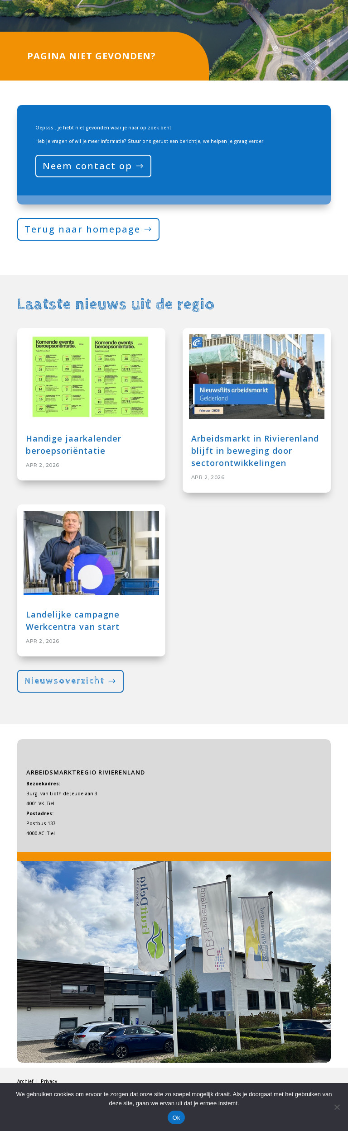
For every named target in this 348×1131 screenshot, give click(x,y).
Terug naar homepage (82, 229)
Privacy (49, 1081)
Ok (176, 1117)
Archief (25, 1081)
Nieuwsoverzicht (64, 681)
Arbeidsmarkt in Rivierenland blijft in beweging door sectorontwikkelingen (255, 450)
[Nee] (336, 1107)
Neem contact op (87, 166)
